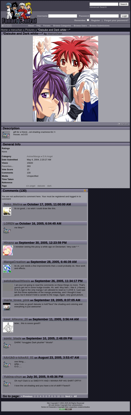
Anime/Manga (33, 156)
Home (4, 29)
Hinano (9, 242)
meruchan (16, 29)
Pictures (30, 29)
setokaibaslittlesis (17, 281)
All (75, 396)
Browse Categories (62, 26)
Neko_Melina (13, 204)
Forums (46, 26)
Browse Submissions (99, 26)
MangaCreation (15, 261)
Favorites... (7, 166)
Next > (68, 396)
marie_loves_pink (16, 300)
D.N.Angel (48, 156)
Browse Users (80, 26)
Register (95, 20)
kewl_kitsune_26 (16, 319)
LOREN (9, 223)
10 (58, 396)
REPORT (123, 124)
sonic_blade (12, 338)
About (31, 26)
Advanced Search (98, 7)
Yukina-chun (13, 376)
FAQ (38, 26)
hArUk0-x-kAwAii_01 (18, 357)
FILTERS (6, 26)
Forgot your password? (116, 20)
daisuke (41, 186)
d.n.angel (30, 186)
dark (49, 186)
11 (62, 396)
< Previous (27, 396)
